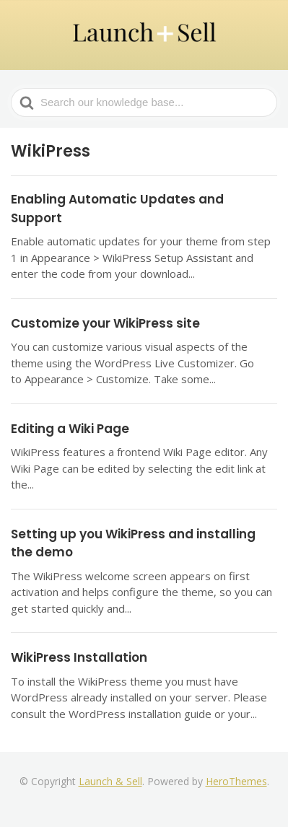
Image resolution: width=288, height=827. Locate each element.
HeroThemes (236, 781)
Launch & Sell (110, 781)
